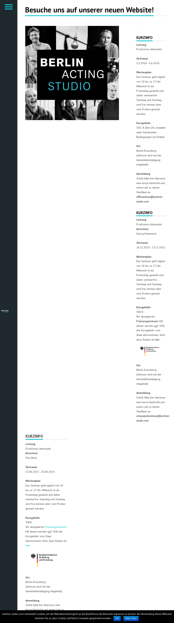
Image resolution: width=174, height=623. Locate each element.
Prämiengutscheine (147, 321)
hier (157, 339)
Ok (117, 618)
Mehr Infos (131, 618)
